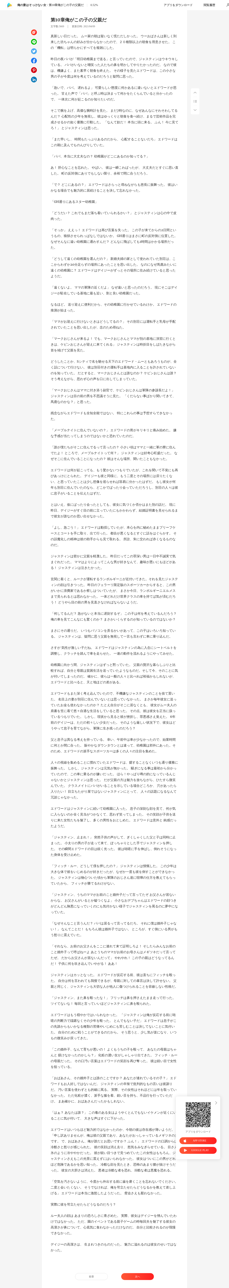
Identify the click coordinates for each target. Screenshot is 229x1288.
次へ (137, 1276)
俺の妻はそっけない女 (31, 5)
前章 (91, 1276)
